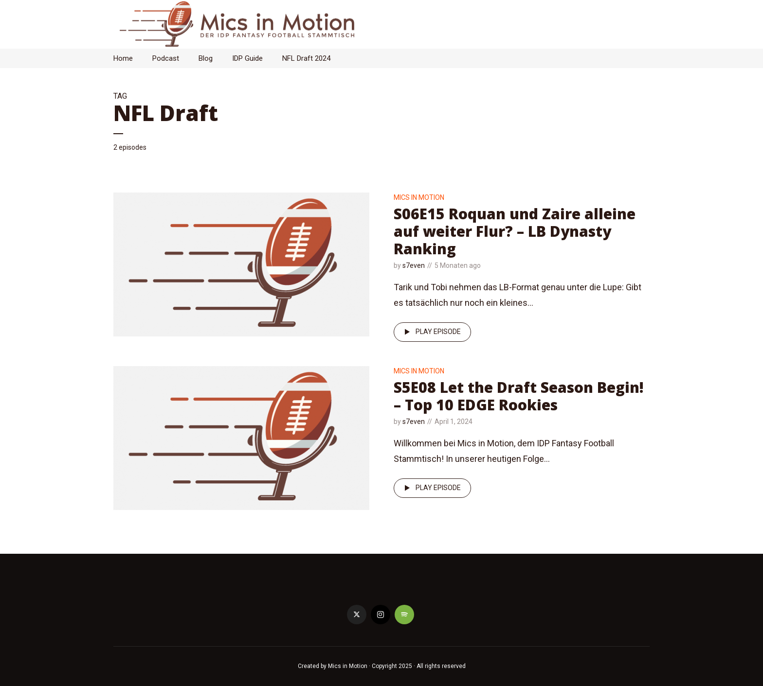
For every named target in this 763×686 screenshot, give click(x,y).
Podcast (165, 58)
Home (123, 58)
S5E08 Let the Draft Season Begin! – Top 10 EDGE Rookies (519, 396)
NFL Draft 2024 (306, 58)
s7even (413, 265)
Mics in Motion (419, 197)
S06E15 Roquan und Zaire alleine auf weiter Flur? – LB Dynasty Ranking (515, 231)
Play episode (431, 332)
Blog (206, 58)
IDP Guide (247, 58)
